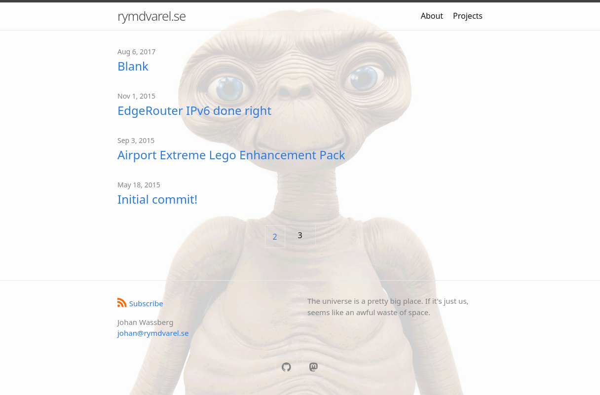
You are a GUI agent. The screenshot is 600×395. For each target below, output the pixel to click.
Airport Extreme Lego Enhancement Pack (231, 154)
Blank (133, 66)
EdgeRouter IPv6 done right (194, 110)
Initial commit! (157, 199)
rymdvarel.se (151, 16)
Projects (468, 15)
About (432, 15)
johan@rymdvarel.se (152, 333)
